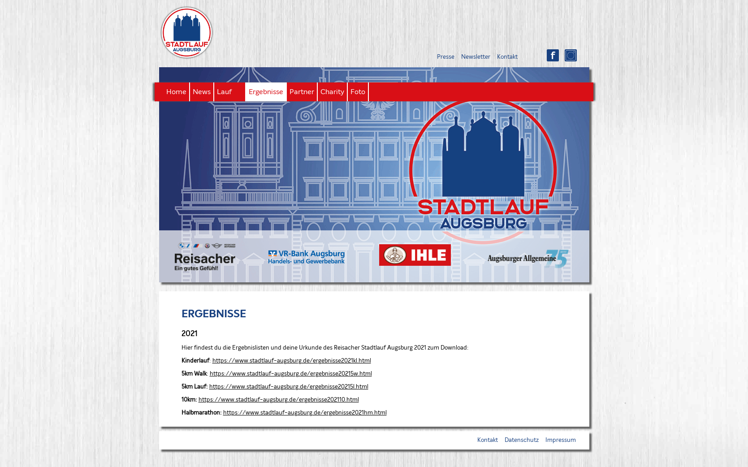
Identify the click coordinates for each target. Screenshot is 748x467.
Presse (445, 57)
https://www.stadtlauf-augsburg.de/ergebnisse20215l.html (288, 387)
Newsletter (475, 57)
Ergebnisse (266, 91)
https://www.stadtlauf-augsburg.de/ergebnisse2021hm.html (305, 413)
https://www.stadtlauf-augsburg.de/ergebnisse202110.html (279, 400)
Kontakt (507, 57)
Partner (302, 91)
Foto (357, 91)
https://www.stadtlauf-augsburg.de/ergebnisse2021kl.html (291, 361)
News (202, 91)
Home (176, 91)
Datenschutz (522, 440)
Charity (332, 91)
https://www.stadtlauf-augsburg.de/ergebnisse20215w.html (291, 374)
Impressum (560, 440)
